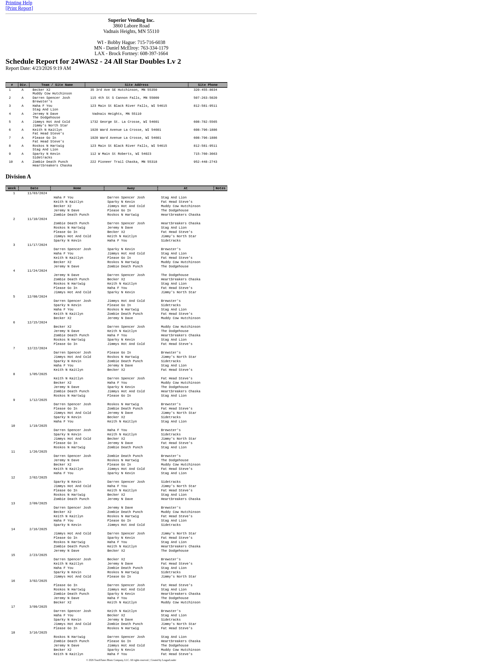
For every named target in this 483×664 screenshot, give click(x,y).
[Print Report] (19, 8)
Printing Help (19, 2)
